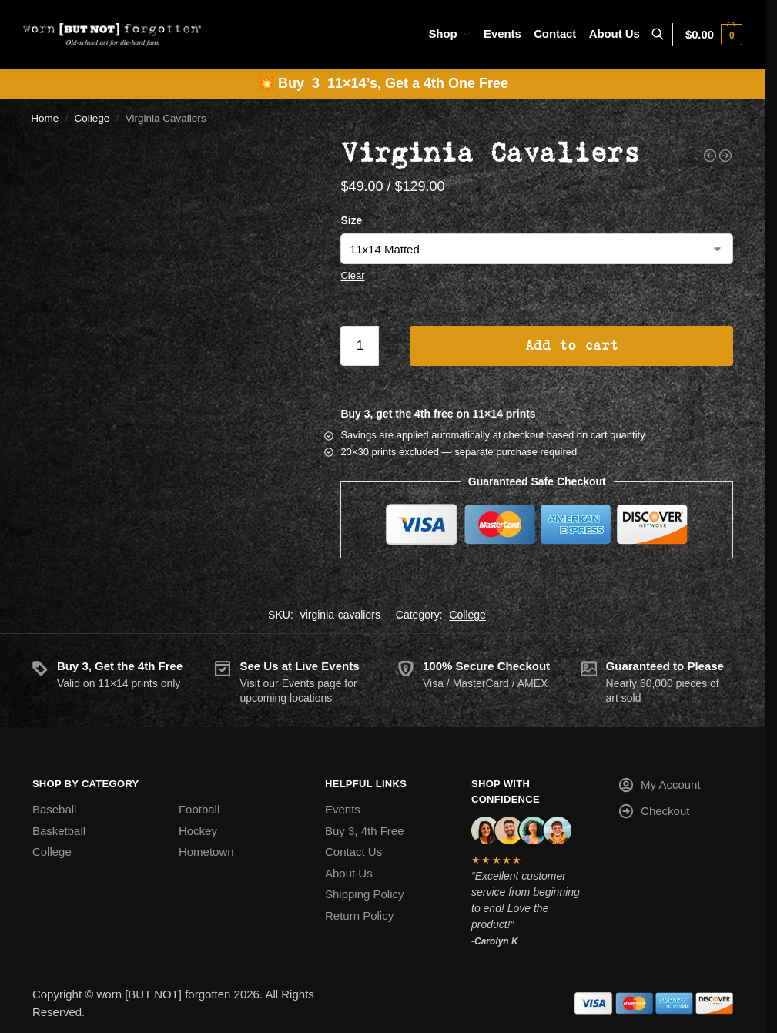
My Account (659, 787)
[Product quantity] (359, 346)
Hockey (198, 830)
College (92, 118)
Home (45, 118)
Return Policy (359, 915)
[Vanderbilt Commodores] (710, 155)
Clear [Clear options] (352, 275)
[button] (713, 35)
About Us (349, 873)
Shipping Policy (364, 894)
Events (342, 809)
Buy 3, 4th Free (364, 830)
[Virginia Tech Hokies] (725, 155)
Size (351, 220)
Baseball (54, 809)
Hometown (206, 851)
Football (199, 809)
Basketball (58, 830)
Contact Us (353, 851)
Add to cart (571, 346)
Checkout (653, 814)
